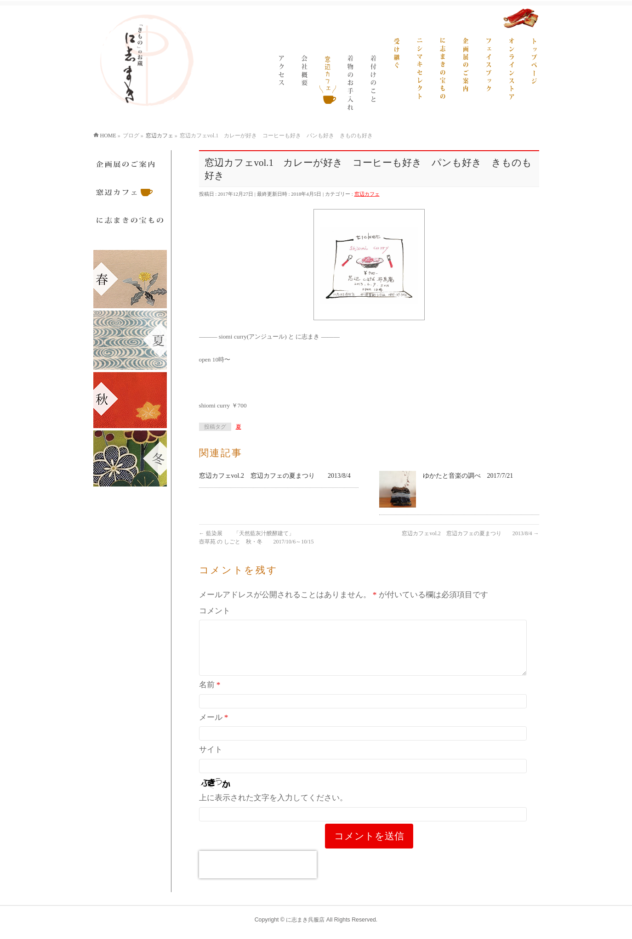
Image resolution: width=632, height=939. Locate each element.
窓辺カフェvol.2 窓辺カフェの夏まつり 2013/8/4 (275, 475)
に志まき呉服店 (305, 920)
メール (213, 728)
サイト (210, 760)
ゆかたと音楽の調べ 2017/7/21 (468, 475)
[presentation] (258, 875)
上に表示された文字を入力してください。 (273, 808)
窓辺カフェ (367, 194)
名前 (210, 695)
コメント (214, 610)
